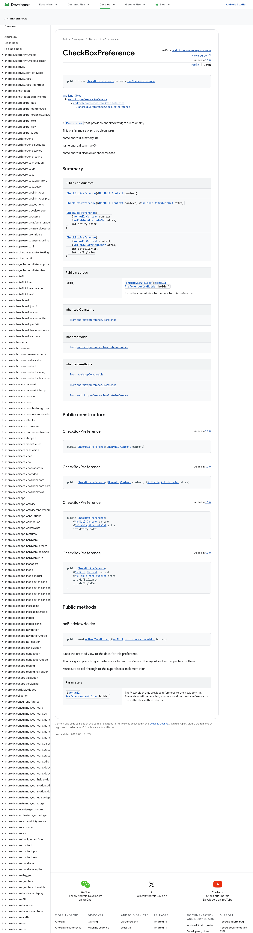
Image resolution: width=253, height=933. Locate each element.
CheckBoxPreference (100, 81)
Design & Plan (76, 4)
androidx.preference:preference (191, 50)
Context (117, 193)
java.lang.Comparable (90, 374)
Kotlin (195, 65)
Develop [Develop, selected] (105, 4)
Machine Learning (98, 927)
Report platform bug (232, 921)
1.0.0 (208, 60)
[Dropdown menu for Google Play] (146, 4)
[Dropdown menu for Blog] (170, 4)
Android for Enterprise (68, 927)
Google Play (133, 4)
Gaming (93, 921)
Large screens (129, 921)
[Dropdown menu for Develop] (116, 4)
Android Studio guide (200, 925)
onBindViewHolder (139, 282)
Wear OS (126, 927)
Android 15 (160, 921)
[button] (24, 55)
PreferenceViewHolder (141, 286)
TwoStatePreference (141, 81)
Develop (93, 39)
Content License (159, 723)
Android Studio (236, 4)
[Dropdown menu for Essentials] (58, 4)
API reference (15, 18)
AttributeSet (164, 203)
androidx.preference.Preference (87, 99)
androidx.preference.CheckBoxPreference (104, 107)
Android (60, 921)
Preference (74, 123)
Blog (162, 4)
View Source (199, 55)
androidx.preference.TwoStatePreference (98, 103)
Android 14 (160, 927)
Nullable (147, 203)
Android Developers (73, 39)
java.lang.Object (72, 95)
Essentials (46, 4)
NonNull (104, 193)
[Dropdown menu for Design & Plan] (90, 4)
